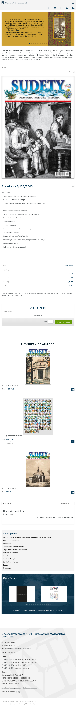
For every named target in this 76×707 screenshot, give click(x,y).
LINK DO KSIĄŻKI (13, 31)
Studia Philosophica (10, 559)
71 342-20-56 (7, 659)
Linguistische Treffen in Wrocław (15, 550)
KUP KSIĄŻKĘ (63, 322)
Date (61, 517)
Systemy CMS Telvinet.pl (27, 704)
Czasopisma (10, 533)
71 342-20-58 (7, 668)
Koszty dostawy (15, 688)
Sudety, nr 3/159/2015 (10, 488)
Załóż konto (73, 8)
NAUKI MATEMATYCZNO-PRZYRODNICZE (48, 293)
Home (4, 67)
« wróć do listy (70, 72)
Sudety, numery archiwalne (12, 436)
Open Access (10, 578)
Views (42, 517)
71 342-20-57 (7, 662)
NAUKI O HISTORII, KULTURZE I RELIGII (12, 293)
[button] (4, 29)
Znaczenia (7, 568)
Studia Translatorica (10, 562)
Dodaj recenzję (7, 503)
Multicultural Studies (10, 553)
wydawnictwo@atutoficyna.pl (19, 648)
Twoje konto (5, 704)
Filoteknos (7, 543)
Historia (26, 293)
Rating (55, 517)
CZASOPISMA (10, 295)
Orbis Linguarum (9, 556)
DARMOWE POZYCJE (36, 610)
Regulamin (5, 688)
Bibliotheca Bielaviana (11, 540)
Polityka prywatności (30, 688)
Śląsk (16, 295)
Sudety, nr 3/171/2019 (10, 385)
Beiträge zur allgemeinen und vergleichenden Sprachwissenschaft (27, 537)
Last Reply (68, 517)
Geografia (63, 293)
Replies (49, 517)
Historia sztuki (32, 293)
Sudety (20, 295)
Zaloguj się (67, 8)
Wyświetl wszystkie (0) (67, 503)
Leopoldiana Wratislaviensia (13, 547)
